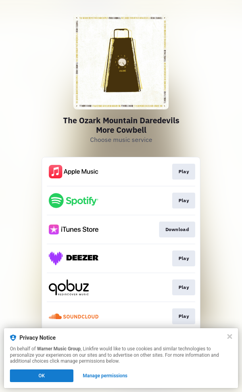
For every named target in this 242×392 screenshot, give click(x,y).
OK (41, 376)
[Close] (229, 336)
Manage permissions (105, 376)
